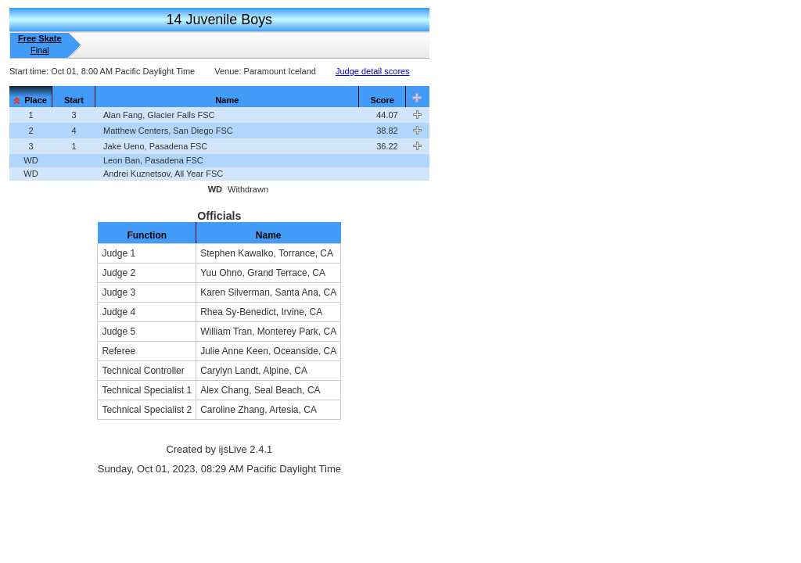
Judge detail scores (373, 71)
